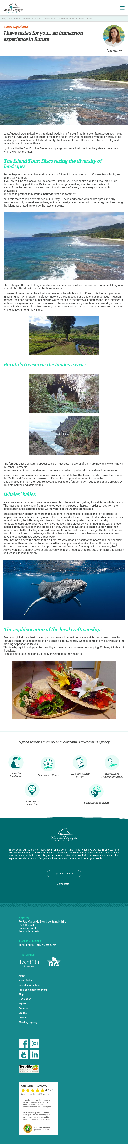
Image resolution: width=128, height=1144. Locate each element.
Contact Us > (64, 883)
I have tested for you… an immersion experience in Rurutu (65, 18)
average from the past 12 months (35, 1094)
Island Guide (25, 980)
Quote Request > (64, 873)
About (22, 975)
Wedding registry (28, 1022)
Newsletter (25, 999)
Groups (23, 1013)
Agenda (23, 1003)
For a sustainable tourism (33, 989)
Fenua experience (25, 18)
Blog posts (7, 18)
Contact (23, 1017)
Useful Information (29, 985)
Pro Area (23, 1008)
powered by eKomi (42, 1128)
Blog (21, 994)
